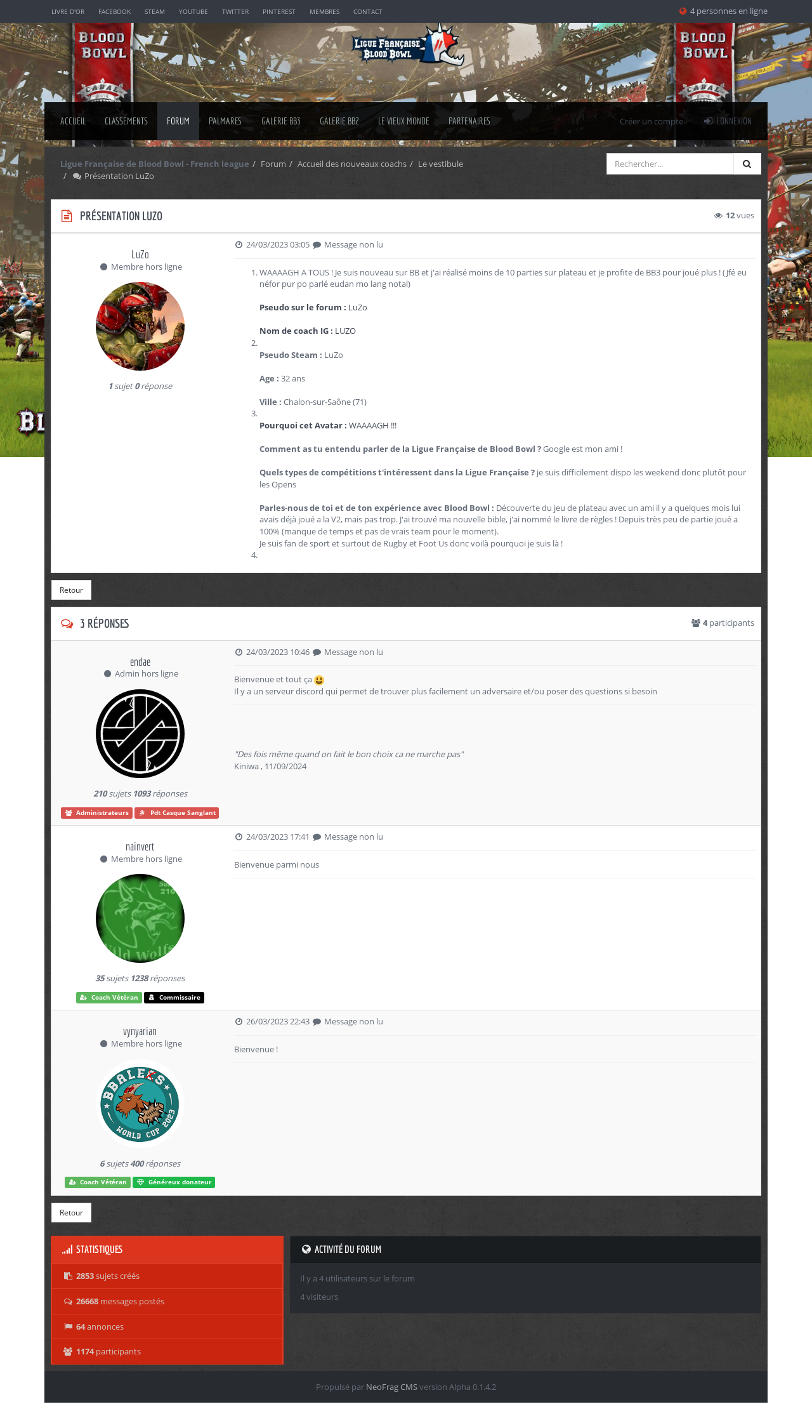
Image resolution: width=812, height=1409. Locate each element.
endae (140, 661)
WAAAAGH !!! (327, 425)
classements (126, 121)
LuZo (140, 254)
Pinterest (279, 11)
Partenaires (470, 121)
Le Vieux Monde (403, 121)
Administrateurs (97, 813)
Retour (71, 590)
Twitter (235, 11)
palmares (225, 121)
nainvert (140, 846)
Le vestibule (440, 163)
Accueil (73, 121)
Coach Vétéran (108, 997)
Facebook (114, 11)
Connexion (727, 121)
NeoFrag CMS (391, 1386)
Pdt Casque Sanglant (177, 813)
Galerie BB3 (281, 121)
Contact (368, 11)
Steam (155, 11)
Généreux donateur (174, 1182)
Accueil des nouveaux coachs (352, 163)
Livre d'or (67, 11)
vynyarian (140, 1031)
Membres (324, 11)
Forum (178, 121)
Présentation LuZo (113, 176)
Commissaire (174, 997)
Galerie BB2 (339, 121)
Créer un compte (651, 121)
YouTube (193, 11)
